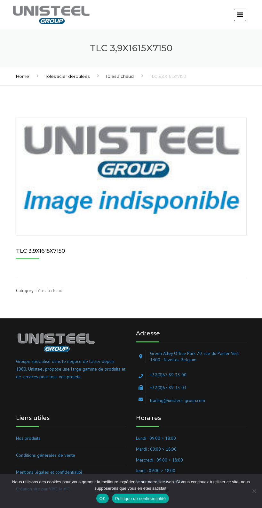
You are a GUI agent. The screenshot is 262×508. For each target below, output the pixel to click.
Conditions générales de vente (45, 455)
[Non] (254, 491)
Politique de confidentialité (140, 498)
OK (102, 498)
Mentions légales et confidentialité (49, 472)
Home (22, 76)
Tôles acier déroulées (67, 76)
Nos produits (28, 438)
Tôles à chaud (120, 76)
